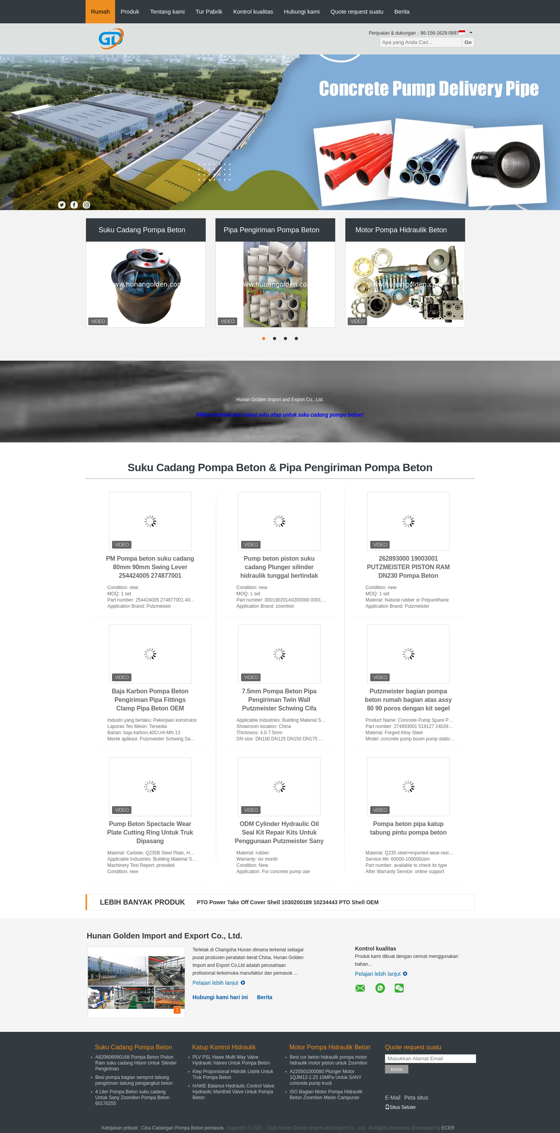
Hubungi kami (302, 11)
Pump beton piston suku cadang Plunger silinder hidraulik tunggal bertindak (279, 567)
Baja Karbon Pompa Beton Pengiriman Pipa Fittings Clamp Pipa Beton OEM (150, 700)
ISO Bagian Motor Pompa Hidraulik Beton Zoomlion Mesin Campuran (326, 1094)
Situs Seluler (400, 1107)
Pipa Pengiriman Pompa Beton (271, 230)
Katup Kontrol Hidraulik (224, 1047)
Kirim (396, 1069)
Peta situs (416, 1097)
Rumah (100, 11)
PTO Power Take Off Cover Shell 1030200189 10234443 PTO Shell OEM (288, 902)
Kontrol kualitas (253, 11)
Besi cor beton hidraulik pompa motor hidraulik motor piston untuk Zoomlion (328, 1060)
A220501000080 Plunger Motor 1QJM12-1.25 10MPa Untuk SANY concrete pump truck (326, 1077)
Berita (402, 11)
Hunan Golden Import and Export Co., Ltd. (164, 935)
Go (468, 42)
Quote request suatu (357, 11)
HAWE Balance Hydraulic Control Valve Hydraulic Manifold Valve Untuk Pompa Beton (233, 1091)
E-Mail (393, 1097)
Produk (130, 11)
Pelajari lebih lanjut (218, 983)
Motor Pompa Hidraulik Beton (401, 230)
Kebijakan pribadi (119, 1128)
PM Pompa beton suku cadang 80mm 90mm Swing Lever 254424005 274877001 (150, 567)
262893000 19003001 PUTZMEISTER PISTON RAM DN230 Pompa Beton (408, 567)
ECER (447, 1128)
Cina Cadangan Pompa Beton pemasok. (183, 1128)
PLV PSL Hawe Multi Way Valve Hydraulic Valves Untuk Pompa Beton (231, 1060)
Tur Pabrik (209, 11)
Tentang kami (167, 11)
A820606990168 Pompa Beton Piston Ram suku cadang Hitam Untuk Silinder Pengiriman (136, 1063)
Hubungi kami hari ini (220, 997)
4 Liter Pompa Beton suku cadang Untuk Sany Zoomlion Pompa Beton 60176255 (132, 1097)
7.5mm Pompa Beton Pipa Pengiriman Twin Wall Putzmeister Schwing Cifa (279, 700)
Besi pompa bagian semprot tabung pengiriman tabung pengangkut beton (134, 1080)
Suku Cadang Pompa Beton (141, 230)
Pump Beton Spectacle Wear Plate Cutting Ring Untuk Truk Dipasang (150, 832)
